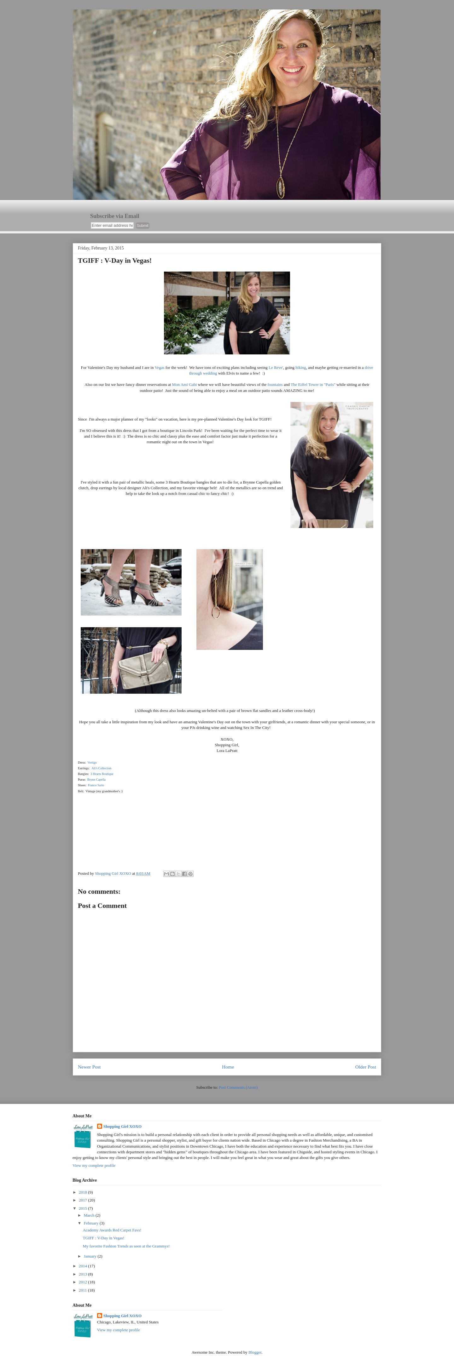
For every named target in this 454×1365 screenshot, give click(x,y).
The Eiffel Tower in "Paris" (313, 384)
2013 (83, 1274)
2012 (83, 1282)
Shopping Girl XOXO (122, 1126)
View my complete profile (94, 1165)
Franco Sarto (96, 785)
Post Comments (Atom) (238, 1087)
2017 (83, 1200)
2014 (83, 1266)
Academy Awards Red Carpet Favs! (112, 1230)
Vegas (159, 367)
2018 (83, 1192)
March (90, 1215)
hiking (300, 367)
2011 (83, 1290)
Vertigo (91, 762)
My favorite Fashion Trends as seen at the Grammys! (126, 1246)
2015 (83, 1208)
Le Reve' (276, 367)
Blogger (254, 1352)
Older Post (365, 1067)
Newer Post (89, 1067)
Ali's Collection (102, 768)
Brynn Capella (96, 779)
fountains (275, 384)
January (91, 1256)
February (92, 1223)
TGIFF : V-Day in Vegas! (103, 1238)
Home (228, 1067)
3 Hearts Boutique (102, 774)
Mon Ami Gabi (184, 384)
